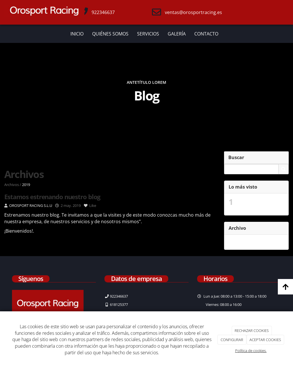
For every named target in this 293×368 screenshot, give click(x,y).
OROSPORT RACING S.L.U (30, 205)
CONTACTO (206, 34)
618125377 (119, 304)
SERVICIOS (148, 34)
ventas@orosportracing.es (193, 12)
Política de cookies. (251, 350)
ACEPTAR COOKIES (265, 339)
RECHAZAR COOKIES (252, 330)
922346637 (103, 12)
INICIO (77, 34)
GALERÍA (177, 34)
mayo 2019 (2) (250, 242)
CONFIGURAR (232, 339)
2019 (26, 184)
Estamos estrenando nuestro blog (259, 204)
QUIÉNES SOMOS (110, 34)
